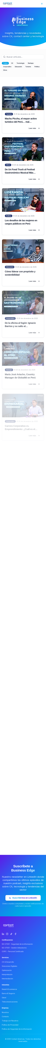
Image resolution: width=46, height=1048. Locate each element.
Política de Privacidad (10, 1025)
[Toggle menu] (42, 3)
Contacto (5, 1016)
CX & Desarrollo (8, 962)
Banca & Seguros (8, 993)
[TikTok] (11, 934)
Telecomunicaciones (10, 1002)
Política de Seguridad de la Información (17, 1029)
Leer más (34, 128)
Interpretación (7, 974)
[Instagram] (7, 934)
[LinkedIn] (3, 934)
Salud (4, 998)
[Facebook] (15, 934)
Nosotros (5, 1012)
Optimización (7, 970)
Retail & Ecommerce (9, 989)
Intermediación (7, 979)
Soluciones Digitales (9, 966)
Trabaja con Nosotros (10, 1021)
